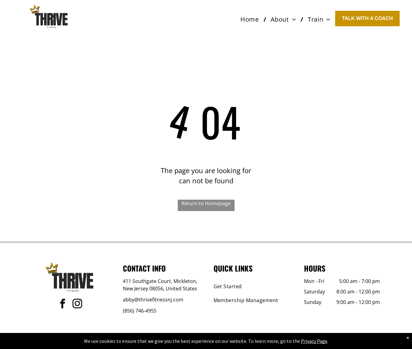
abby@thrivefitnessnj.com (153, 299)
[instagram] (77, 304)
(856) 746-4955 (139, 310)
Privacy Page (314, 341)
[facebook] (62, 304)
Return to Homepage (206, 203)
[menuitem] (251, 19)
